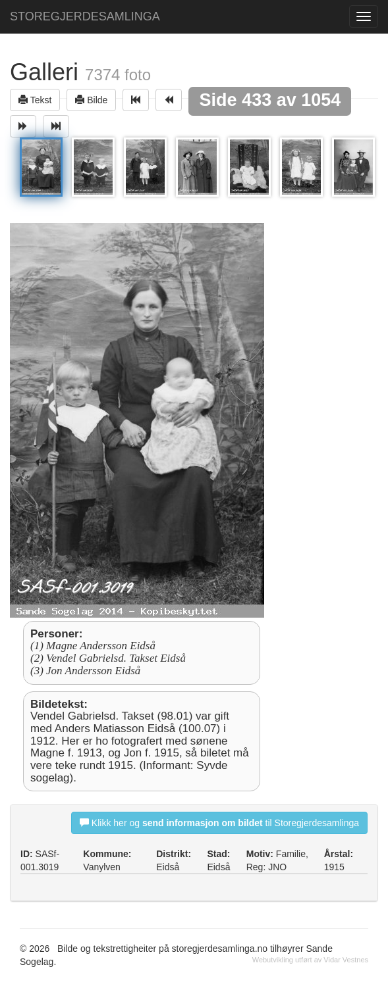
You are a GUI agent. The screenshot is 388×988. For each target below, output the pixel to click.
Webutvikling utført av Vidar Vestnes (310, 960)
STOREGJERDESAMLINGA (85, 16)
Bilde (91, 99)
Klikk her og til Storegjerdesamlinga (219, 822)
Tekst (34, 99)
